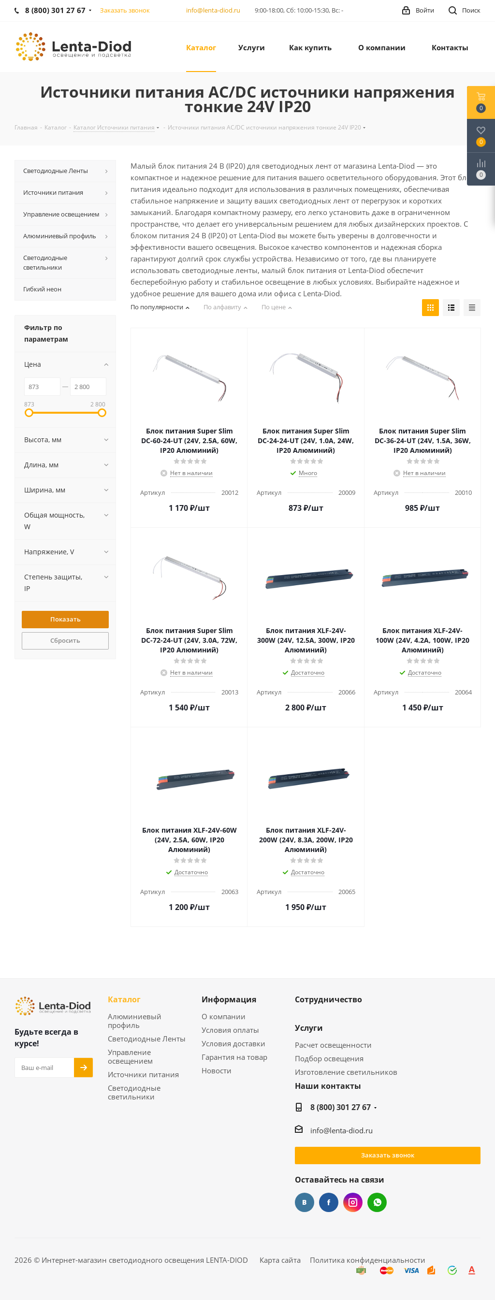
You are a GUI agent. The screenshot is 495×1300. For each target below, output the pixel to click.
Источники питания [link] (143, 1074)
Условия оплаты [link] (230, 1030)
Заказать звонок (387, 1155)
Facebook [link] (328, 1202)
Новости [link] (217, 1070)
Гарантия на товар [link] (234, 1057)
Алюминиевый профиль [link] (134, 1021)
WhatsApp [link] (377, 1202)
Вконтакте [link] (304, 1202)
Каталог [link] (124, 1000)
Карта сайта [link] (280, 1260)
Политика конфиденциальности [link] (367, 1260)
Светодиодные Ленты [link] (147, 1038)
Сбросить (65, 640)
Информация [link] (229, 1000)
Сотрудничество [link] (328, 1000)
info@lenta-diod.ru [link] (213, 10)
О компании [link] (224, 1016)
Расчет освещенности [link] (333, 1045)
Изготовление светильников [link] (346, 1072)
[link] (75, 46)
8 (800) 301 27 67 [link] (340, 1107)
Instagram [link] (353, 1202)
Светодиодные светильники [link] (134, 1092)
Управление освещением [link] (130, 1057)
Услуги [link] (309, 1028)
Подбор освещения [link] (329, 1058)
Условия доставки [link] (233, 1043)
